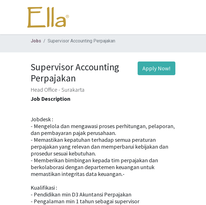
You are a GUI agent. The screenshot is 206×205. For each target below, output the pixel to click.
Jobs (36, 41)
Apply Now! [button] (156, 68)
